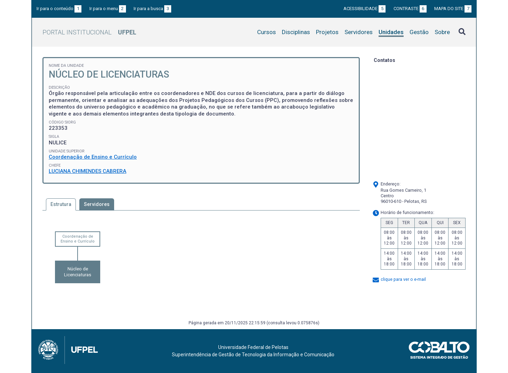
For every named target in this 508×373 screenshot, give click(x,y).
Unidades (391, 32)
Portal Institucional (89, 32)
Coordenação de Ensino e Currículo (93, 157)
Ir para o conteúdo (59, 8)
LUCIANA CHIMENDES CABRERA (87, 171)
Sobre (442, 32)
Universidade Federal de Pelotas (253, 347)
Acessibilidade (364, 8)
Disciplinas (296, 32)
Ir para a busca (152, 8)
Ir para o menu (107, 8)
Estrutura (60, 204)
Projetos (327, 32)
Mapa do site (452, 8)
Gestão (419, 32)
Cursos (266, 32)
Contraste (410, 8)
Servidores (358, 32)
